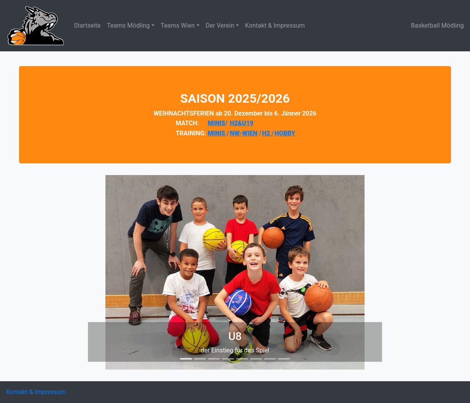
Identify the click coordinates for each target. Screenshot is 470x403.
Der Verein (220, 25)
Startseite (87, 25)
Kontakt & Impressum (275, 25)
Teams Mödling (128, 25)
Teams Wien (178, 25)
